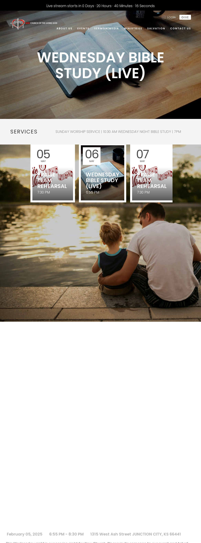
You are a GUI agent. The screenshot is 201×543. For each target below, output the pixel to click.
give (185, 17)
